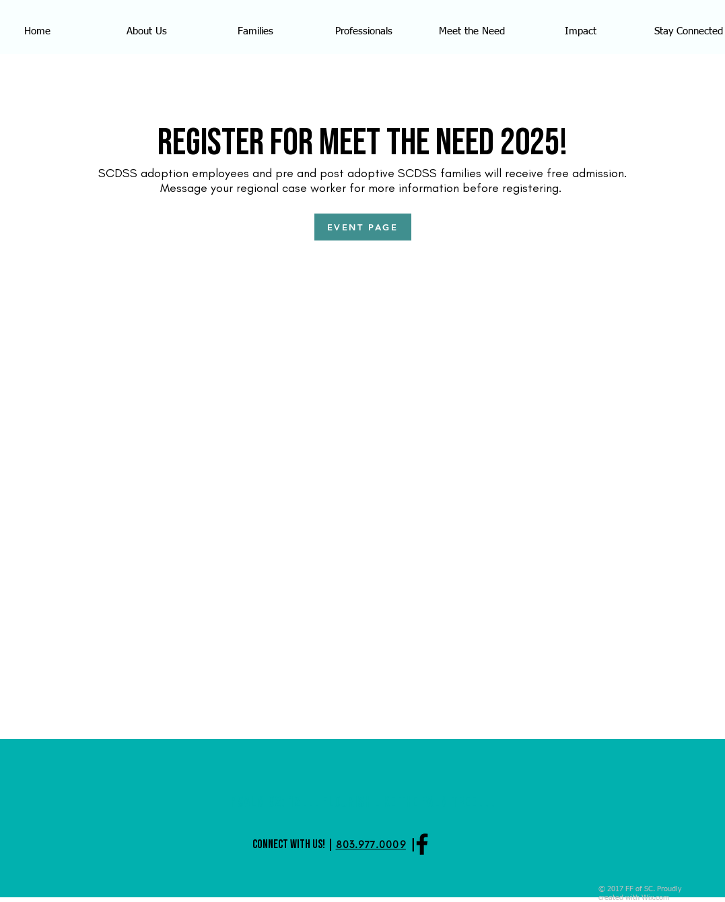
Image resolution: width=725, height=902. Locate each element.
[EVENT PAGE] (362, 227)
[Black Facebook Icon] (422, 844)
